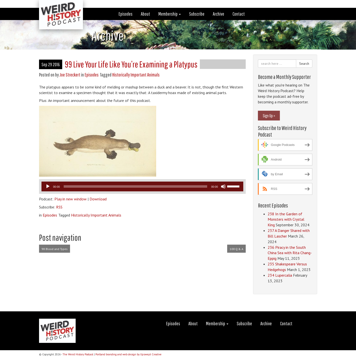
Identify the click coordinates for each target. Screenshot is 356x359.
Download (98, 198)
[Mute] (223, 186)
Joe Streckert (70, 74)
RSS (59, 207)
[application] (142, 186)
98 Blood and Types (54, 249)
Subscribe (196, 14)
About (145, 14)
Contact (239, 14)
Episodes (125, 14)
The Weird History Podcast (77, 354)
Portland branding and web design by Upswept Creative (128, 354)
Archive (218, 14)
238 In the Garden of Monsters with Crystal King (286, 219)
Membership (169, 14)
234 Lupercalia (280, 275)
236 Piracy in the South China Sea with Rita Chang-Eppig (290, 253)
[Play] (47, 186)
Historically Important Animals (136, 74)
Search (304, 63)
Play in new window (70, 198)
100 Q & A (236, 249)
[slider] (135, 186)
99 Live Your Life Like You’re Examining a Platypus (131, 64)
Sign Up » (269, 115)
